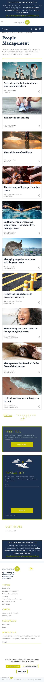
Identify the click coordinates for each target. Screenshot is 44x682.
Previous (8, 415)
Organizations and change (11, 599)
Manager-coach (9, 233)
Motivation (7, 92)
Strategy (5, 596)
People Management (25, 32)
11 (23, 417)
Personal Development (10, 591)
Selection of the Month (10, 613)
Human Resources (8, 601)
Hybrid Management (11, 338)
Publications (6, 32)
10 (35, 415)
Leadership (6, 588)
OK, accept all (13, 666)
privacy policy (13, 515)
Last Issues (6, 624)
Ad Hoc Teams (8, 196)
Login (4, 627)
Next (22, 419)
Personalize (22, 671)
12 (26, 417)
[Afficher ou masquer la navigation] (2, 22)
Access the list (10, 531)
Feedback (7, 161)
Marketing (6, 604)
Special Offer (6, 615)
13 (28, 417)
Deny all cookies (30, 666)
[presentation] (15, 498)
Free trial (22, 445)
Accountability (9, 127)
